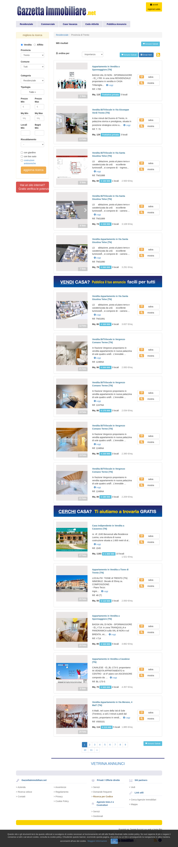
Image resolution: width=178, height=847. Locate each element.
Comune (25, 61)
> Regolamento (61, 792)
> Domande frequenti (101, 792)
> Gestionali (97, 816)
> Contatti (20, 796)
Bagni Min (38, 126)
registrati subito (154, 9)
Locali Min (24, 126)
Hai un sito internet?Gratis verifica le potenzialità (34, 187)
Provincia (26, 50)
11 (91, 750)
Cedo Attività (92, 24)
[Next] (97, 750)
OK (114, 841)
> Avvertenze (60, 787)
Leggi (109, 85)
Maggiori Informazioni (97, 841)
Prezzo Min (24, 100)
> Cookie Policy (61, 801)
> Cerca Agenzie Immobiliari (142, 799)
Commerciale (48, 24)
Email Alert (146, 55)
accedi (154, 5)
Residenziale (26, 24)
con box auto (28, 156)
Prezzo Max (38, 100)
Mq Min (24, 113)
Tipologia (25, 87)
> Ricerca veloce (24, 792)
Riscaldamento (28, 139)
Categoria (26, 75)
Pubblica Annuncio (116, 24)
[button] (58, 80)
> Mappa (133, 804)
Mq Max (39, 113)
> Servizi (95, 787)
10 (85, 750)
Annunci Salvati (150, 44)
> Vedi (132, 787)
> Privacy (58, 796)
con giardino (28, 152)
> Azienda (21, 787)
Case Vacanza (70, 24)
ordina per (62, 53)
